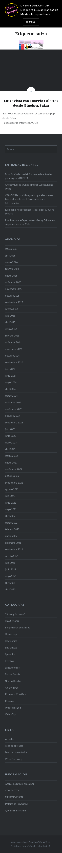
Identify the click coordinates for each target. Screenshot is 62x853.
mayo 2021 (11, 576)
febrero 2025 (12, 335)
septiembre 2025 (14, 302)
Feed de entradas (14, 745)
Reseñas (9, 701)
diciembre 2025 (13, 282)
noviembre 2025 (13, 288)
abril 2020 (10, 589)
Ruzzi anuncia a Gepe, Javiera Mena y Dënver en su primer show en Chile (30, 222)
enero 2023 (11, 462)
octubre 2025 (12, 295)
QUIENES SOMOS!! (15, 810)
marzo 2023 (11, 455)
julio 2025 (10, 315)
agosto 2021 (12, 556)
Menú (32, 22)
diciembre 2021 (13, 542)
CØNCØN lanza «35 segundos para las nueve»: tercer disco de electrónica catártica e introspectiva (29, 199)
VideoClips (11, 714)
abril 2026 (10, 255)
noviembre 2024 (13, 349)
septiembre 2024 (14, 362)
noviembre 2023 (13, 409)
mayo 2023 (11, 442)
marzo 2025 (11, 329)
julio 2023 (10, 429)
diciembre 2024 (13, 342)
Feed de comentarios (16, 752)
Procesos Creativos (15, 694)
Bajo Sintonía (12, 621)
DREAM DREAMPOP (34, 5)
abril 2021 (10, 582)
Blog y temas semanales (17, 627)
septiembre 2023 (14, 422)
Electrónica (11, 641)
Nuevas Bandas (13, 681)
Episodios (10, 654)
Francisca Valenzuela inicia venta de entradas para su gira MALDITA (28, 176)
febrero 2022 (12, 529)
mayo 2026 (11, 248)
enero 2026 (11, 275)
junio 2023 (10, 435)
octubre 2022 (12, 475)
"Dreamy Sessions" (15, 614)
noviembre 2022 (13, 469)
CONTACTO (12, 790)
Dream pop (11, 634)
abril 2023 (10, 449)
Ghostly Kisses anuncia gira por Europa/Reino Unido (29, 186)
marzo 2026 (11, 262)
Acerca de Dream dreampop (20, 783)
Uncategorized (13, 707)
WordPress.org (13, 759)
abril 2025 (10, 322)
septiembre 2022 (14, 482)
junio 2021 (10, 569)
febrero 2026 (12, 268)
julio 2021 (10, 562)
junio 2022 (10, 502)
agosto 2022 (12, 489)
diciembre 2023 (13, 402)
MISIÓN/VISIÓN (14, 797)
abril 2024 (10, 389)
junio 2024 (10, 375)
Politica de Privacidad (16, 803)
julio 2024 (10, 369)
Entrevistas (11, 647)
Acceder (9, 739)
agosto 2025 (12, 309)
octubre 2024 (12, 355)
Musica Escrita (12, 674)
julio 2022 (10, 495)
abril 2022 (10, 516)
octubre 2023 (12, 415)
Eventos (9, 661)
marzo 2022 (11, 522)
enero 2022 (11, 536)
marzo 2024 (11, 395)
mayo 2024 (11, 382)
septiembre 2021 (14, 549)
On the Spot (11, 687)
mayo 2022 (11, 509)
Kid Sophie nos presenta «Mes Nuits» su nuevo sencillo (29, 211)
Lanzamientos (12, 667)
